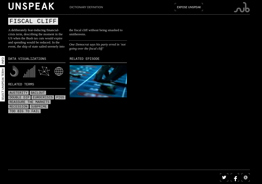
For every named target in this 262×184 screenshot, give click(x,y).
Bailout (38, 93)
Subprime (39, 107)
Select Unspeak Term (3, 84)
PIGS (60, 97)
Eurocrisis (43, 97)
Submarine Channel (242, 7)
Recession (18, 107)
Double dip (19, 97)
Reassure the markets (29, 102)
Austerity (18, 93)
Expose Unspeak (189, 7)
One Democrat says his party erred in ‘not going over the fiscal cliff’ (97, 46)
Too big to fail (24, 111)
